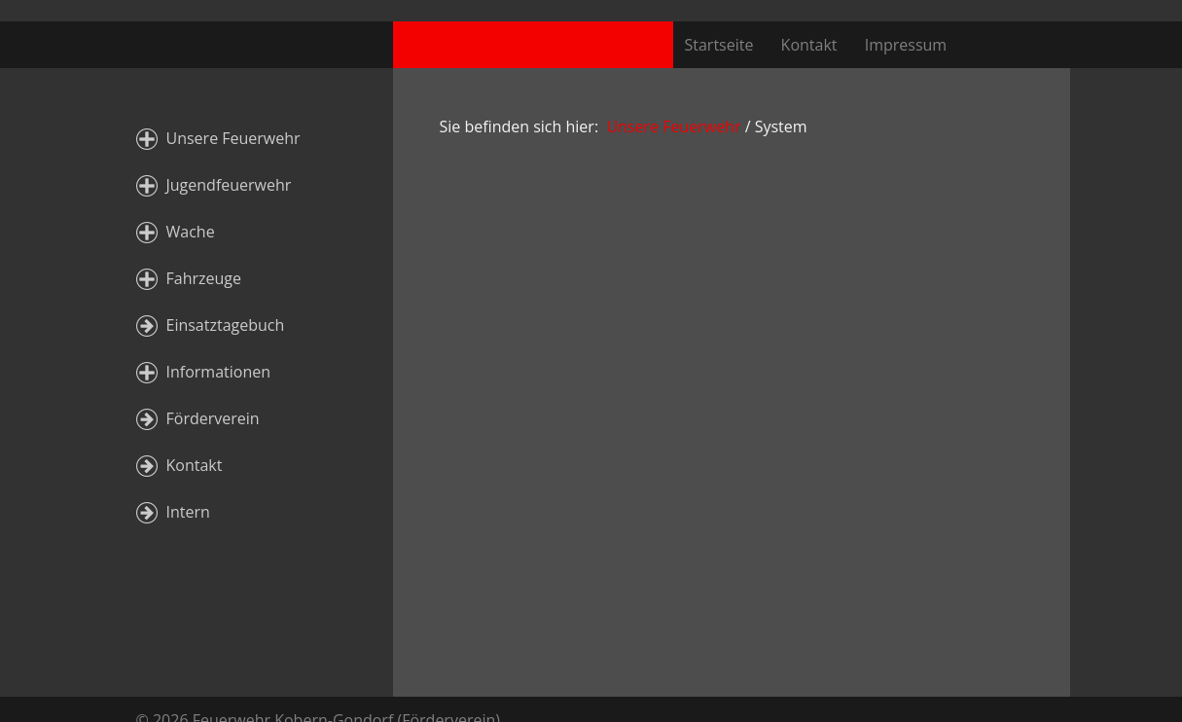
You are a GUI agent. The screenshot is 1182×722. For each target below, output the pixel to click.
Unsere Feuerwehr (233, 138)
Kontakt (809, 44)
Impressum (906, 44)
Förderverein (213, 418)
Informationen (218, 371)
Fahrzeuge (203, 278)
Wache (190, 231)
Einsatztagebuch (225, 325)
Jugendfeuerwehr (229, 185)
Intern (188, 512)
